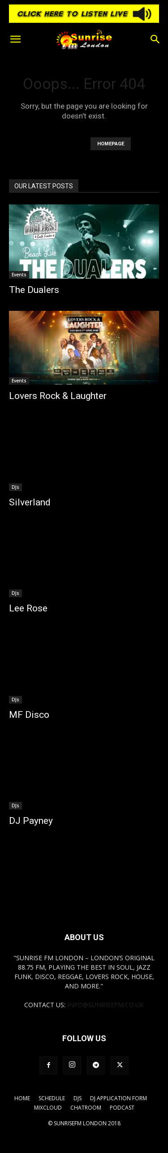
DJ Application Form (118, 1098)
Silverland (30, 502)
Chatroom (85, 1107)
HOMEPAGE (110, 144)
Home (22, 1098)
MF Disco (29, 714)
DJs (15, 487)
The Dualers (34, 289)
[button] (15, 39)
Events (19, 274)
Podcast (122, 1107)
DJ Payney (31, 820)
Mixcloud (48, 1107)
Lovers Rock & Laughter (58, 395)
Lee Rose (28, 608)
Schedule (52, 1098)
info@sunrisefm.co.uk (105, 1004)
